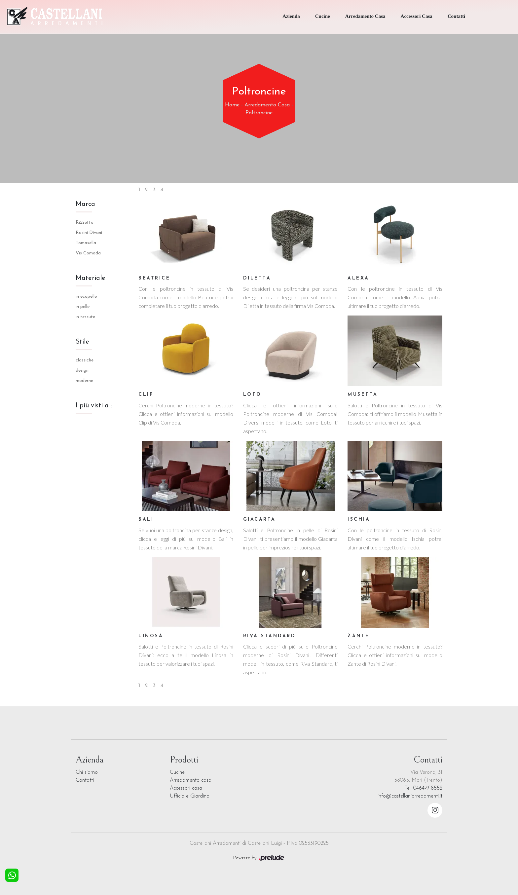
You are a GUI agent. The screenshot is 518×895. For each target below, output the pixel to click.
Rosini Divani (89, 232)
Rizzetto (84, 222)
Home (232, 105)
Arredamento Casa (365, 16)
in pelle (83, 306)
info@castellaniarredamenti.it (410, 796)
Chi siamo (87, 772)
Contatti (456, 16)
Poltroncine (259, 113)
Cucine (322, 16)
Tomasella (86, 243)
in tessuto (85, 317)
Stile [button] (82, 342)
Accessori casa (186, 788)
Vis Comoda (88, 253)
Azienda (291, 16)
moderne (84, 380)
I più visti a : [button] (94, 405)
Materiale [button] (90, 278)
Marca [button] (85, 204)
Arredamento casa (190, 780)
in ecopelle (86, 296)
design (82, 370)
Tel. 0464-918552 (423, 788)
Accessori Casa (416, 16)
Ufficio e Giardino (189, 796)
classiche (84, 360)
